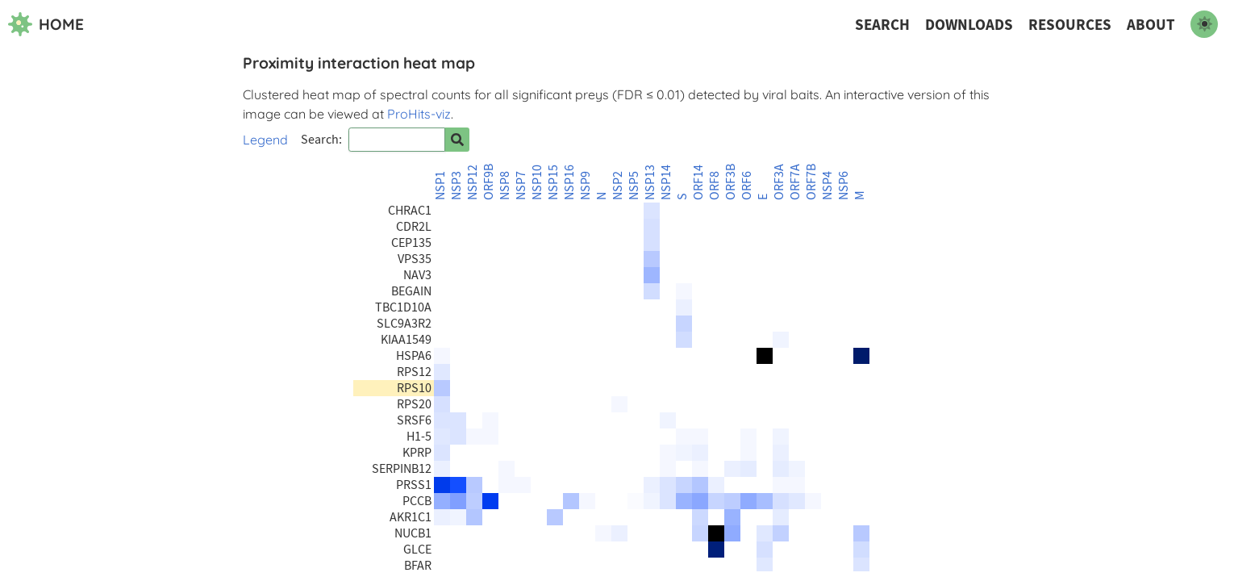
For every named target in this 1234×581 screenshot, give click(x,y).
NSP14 (666, 182)
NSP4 (827, 185)
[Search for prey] (457, 139)
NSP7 (521, 185)
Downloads (969, 25)
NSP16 (569, 182)
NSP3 (456, 185)
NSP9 (585, 185)
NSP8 (505, 185)
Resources (1069, 25)
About (1151, 25)
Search (882, 25)
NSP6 (844, 185)
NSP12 (473, 182)
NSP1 (440, 185)
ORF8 (715, 185)
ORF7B (811, 182)
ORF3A (779, 182)
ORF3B (731, 182)
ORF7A (795, 182)
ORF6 (747, 185)
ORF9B (489, 182)
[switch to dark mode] (1204, 24)
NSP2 (618, 185)
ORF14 (698, 182)
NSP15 (553, 182)
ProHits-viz (419, 114)
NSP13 (650, 182)
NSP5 (634, 185)
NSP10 (537, 182)
